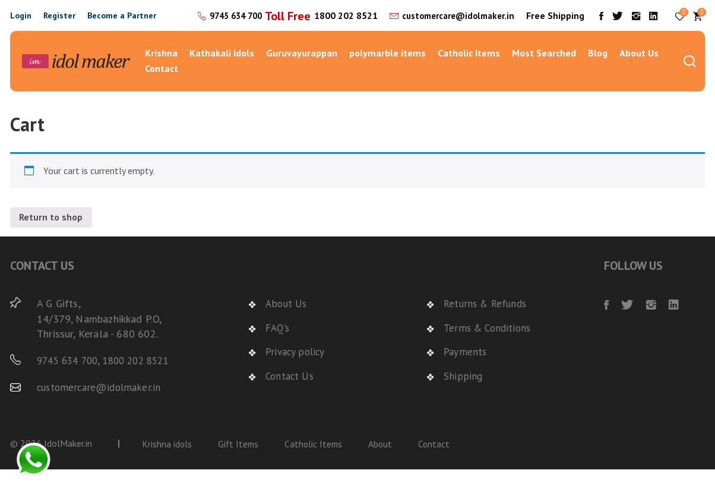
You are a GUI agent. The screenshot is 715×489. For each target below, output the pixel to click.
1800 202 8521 (337, 33)
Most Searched (544, 72)
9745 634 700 (289, 17)
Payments (466, 371)
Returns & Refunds (487, 323)
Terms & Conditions (489, 347)
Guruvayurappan (301, 72)
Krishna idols (167, 463)
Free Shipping (566, 25)
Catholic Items (469, 72)
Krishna (161, 72)
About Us (639, 72)
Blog (598, 72)
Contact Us (291, 395)
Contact (161, 87)
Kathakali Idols (221, 72)
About (384, 463)
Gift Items (240, 463)
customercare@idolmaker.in (454, 33)
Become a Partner (121, 25)
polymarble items (387, 72)
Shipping (463, 395)
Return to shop (51, 237)
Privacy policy (296, 371)
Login (20, 25)
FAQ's (278, 347)
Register (59, 25)
